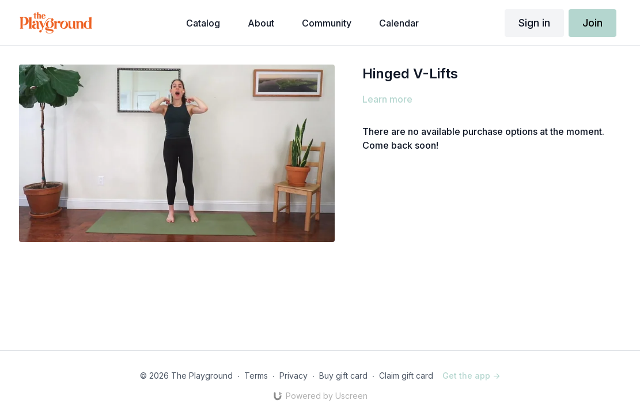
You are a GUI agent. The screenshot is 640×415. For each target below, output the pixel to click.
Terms (256, 375)
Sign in (534, 23)
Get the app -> (471, 375)
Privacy (293, 375)
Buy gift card (343, 375)
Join (592, 23)
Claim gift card (406, 375)
